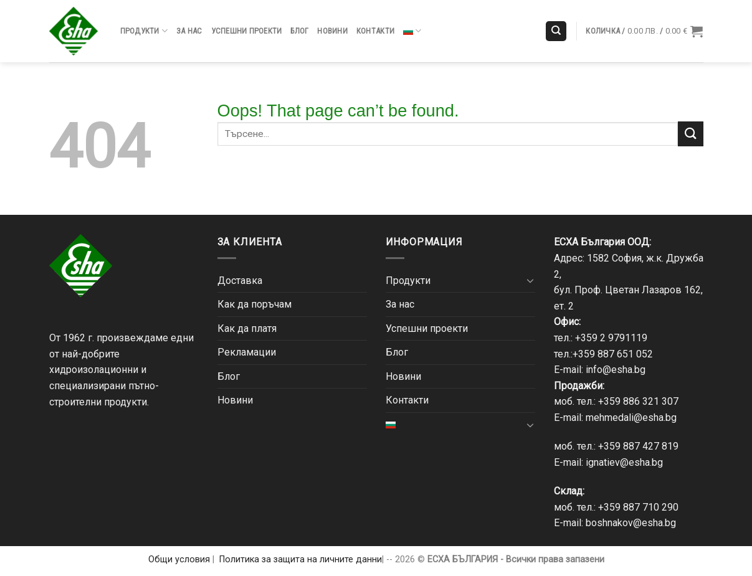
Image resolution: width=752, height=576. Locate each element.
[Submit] (690, 133)
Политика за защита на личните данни (300, 559)
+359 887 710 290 (638, 507)
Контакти (375, 30)
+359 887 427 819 (638, 446)
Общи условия (179, 559)
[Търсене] (556, 31)
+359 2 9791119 (611, 338)
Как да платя (247, 328)
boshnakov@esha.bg (631, 523)
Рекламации (246, 352)
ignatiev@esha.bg (624, 462)
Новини (332, 30)
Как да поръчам (254, 304)
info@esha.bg (615, 369)
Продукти (144, 31)
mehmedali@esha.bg (631, 417)
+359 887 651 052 (613, 354)
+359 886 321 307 (638, 401)
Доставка (239, 280)
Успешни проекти (246, 30)
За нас (189, 30)
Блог (299, 30)
